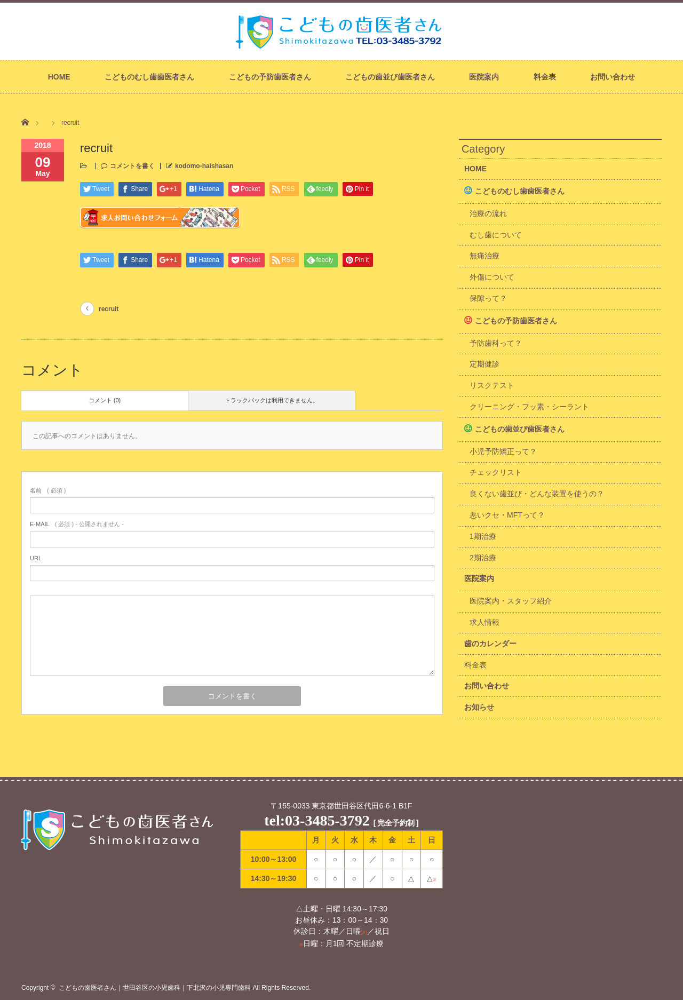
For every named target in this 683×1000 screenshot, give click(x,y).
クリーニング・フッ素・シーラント (529, 406)
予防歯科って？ (496, 343)
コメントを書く (132, 166)
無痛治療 (484, 255)
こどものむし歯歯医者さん (149, 77)
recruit (108, 309)
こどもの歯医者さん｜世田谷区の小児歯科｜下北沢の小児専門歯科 (155, 987)
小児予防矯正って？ (503, 451)
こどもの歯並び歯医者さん (390, 77)
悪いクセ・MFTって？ (507, 515)
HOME (59, 77)
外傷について (492, 277)
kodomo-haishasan (204, 166)
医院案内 (484, 77)
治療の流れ (488, 213)
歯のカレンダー (490, 643)
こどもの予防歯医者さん (270, 77)
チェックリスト (496, 472)
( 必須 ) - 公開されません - (77, 524)
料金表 (545, 77)
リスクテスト (492, 385)
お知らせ (479, 707)
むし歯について (496, 235)
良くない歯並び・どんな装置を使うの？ (537, 493)
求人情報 (484, 622)
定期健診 (484, 364)
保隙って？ (488, 298)
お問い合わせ (612, 77)
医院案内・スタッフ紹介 (511, 601)
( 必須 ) (48, 490)
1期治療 (483, 536)
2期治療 (483, 557)
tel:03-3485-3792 (317, 820)
